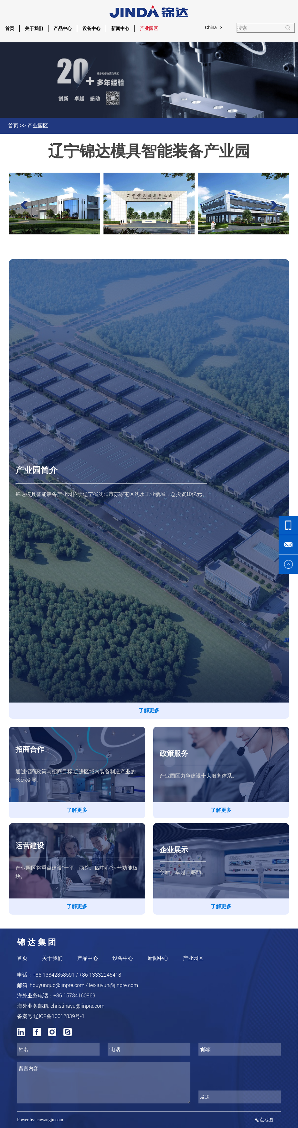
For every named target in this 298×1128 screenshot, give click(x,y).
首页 (9, 28)
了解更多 (149, 710)
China (213, 27)
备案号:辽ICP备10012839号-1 (51, 1016)
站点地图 (264, 1119)
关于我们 (34, 28)
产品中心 (63, 28)
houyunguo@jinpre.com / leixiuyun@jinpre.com (84, 985)
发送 (205, 1097)
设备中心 (91, 28)
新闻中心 (120, 28)
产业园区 (149, 28)
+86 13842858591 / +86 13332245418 (77, 974)
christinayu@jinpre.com (77, 1005)
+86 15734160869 (74, 995)
